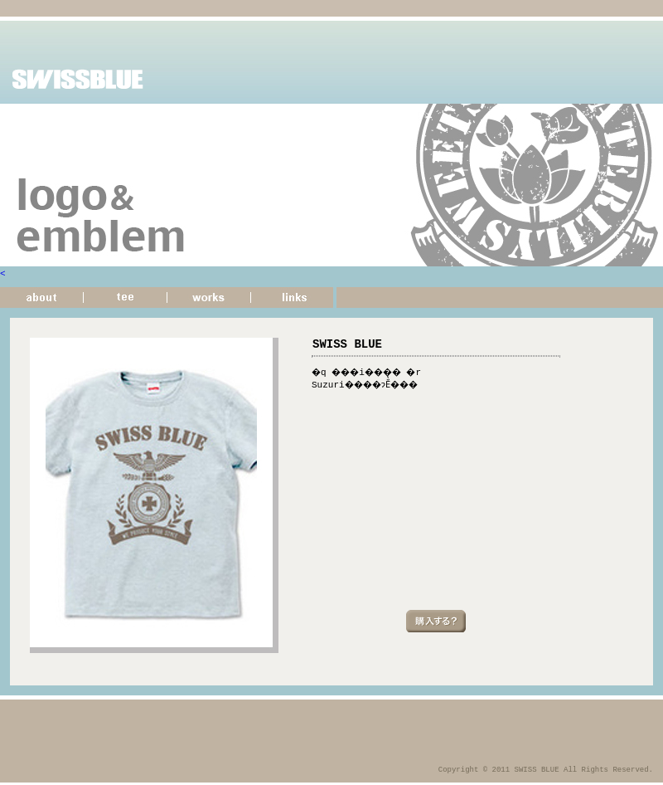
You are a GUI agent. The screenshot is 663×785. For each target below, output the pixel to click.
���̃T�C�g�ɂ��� (42, 300)
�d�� (209, 300)
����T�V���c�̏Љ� (125, 300)
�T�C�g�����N (294, 300)
